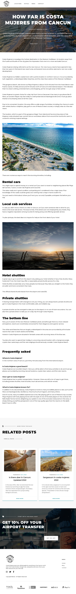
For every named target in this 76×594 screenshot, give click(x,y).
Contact (64, 567)
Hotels (26, 3)
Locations (17, 3)
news (33, 3)
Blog (63, 565)
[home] (8, 3)
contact (41, 3)
